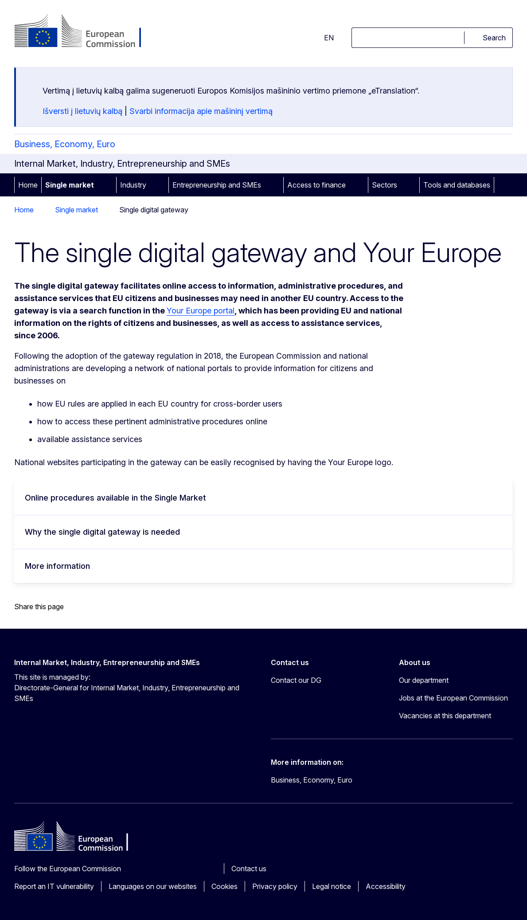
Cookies (224, 886)
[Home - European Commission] (85, 32)
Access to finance (316, 184)
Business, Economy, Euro (64, 144)
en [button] (323, 37)
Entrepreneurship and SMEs (216, 184)
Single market (69, 184)
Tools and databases (456, 184)
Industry (133, 184)
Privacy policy (274, 886)
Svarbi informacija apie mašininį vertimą (201, 111)
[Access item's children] (106, 184)
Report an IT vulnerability (54, 886)
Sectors (384, 184)
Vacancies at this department (445, 715)
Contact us (248, 868)
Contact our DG (296, 680)
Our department (424, 680)
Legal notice (331, 886)
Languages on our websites (153, 886)
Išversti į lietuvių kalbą (82, 111)
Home (28, 184)
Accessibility (386, 886)
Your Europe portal (200, 310)
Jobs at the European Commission (453, 697)
